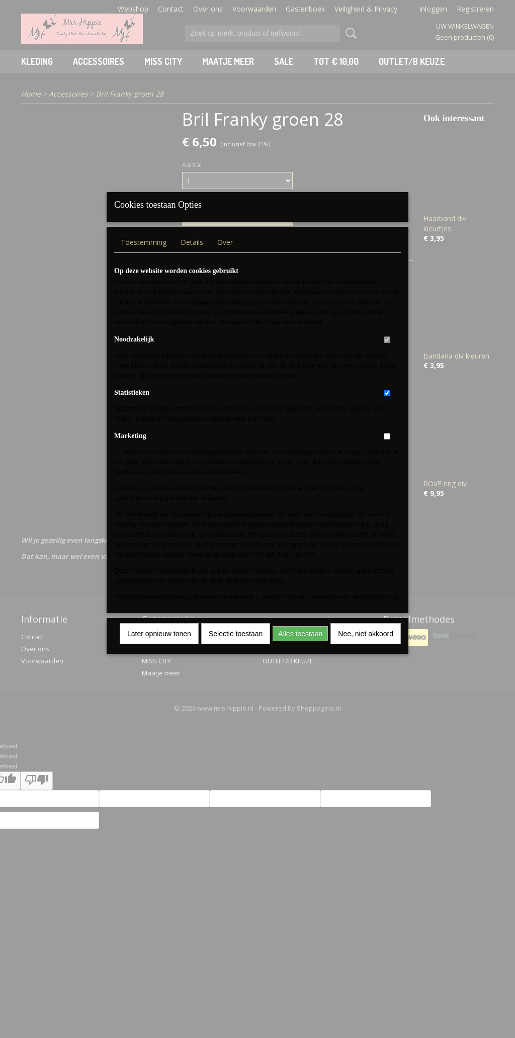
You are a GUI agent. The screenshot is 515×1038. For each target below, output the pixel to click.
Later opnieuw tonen (159, 647)
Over (225, 255)
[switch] (387, 353)
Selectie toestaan (236, 647)
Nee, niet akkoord (365, 647)
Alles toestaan (300, 647)
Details (192, 255)
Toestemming (143, 255)
